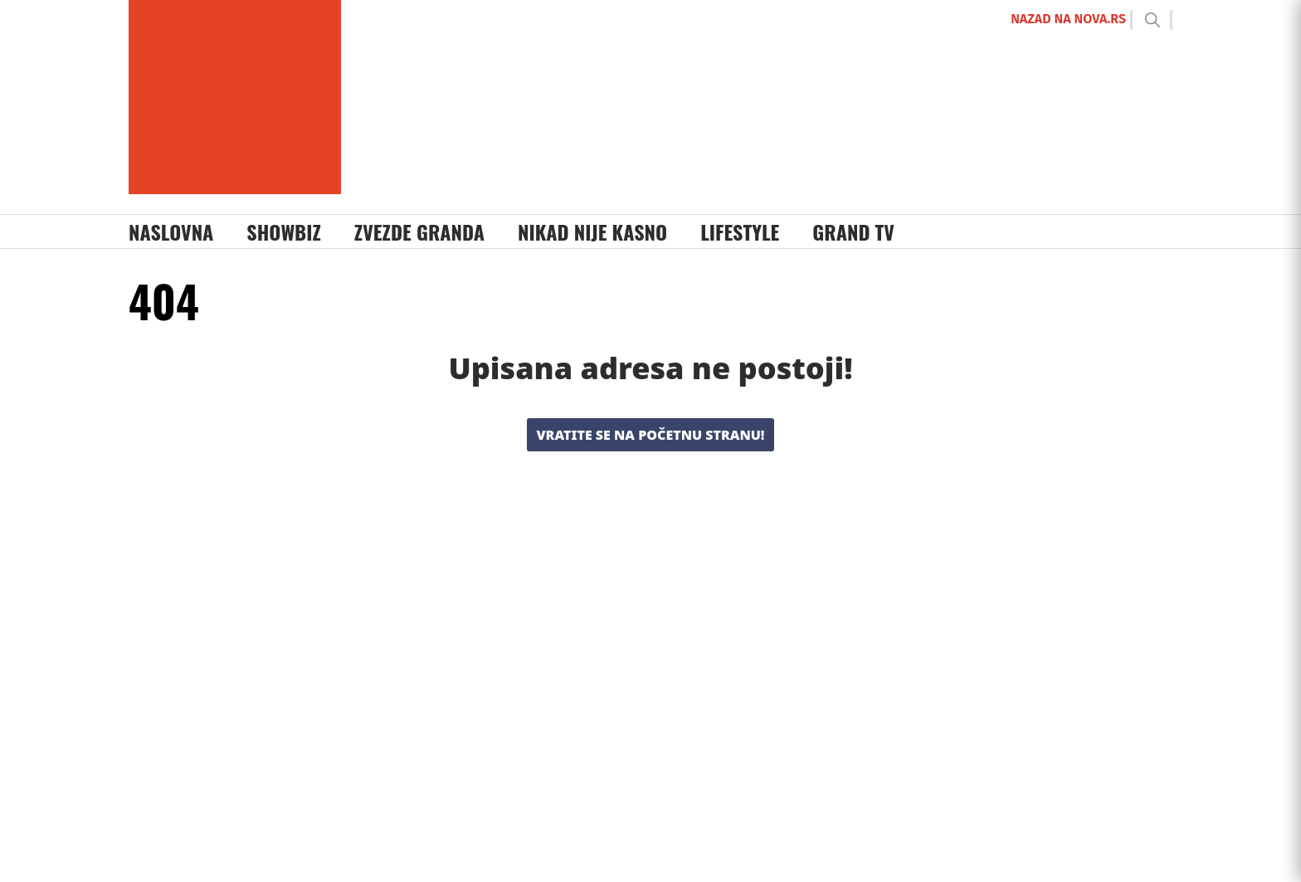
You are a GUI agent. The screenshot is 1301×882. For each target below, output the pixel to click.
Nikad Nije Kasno (592, 231)
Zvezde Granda (419, 231)
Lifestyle (739, 231)
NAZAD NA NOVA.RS (1068, 19)
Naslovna (171, 231)
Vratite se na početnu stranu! (651, 435)
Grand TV (853, 231)
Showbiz (283, 231)
